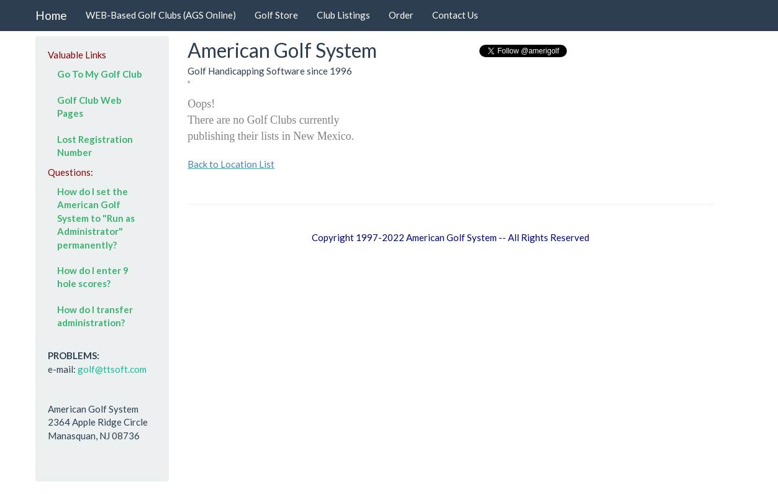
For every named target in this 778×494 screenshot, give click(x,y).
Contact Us (455, 15)
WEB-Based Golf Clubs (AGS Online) (161, 15)
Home (51, 15)
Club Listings (343, 15)
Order (401, 15)
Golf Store (276, 15)
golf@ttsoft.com (112, 369)
